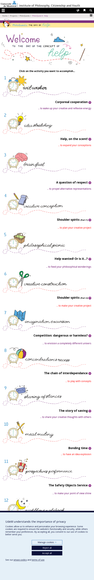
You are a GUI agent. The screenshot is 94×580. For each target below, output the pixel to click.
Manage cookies (47, 542)
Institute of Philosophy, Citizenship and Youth (49, 5)
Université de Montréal (8, 4)
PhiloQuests (25, 16)
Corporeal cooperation (71, 102)
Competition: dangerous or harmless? (61, 335)
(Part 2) (72, 298)
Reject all (47, 547)
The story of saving (73, 411)
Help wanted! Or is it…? (71, 259)
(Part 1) (72, 220)
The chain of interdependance (66, 373)
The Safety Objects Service (68, 485)
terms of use (38, 559)
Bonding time (78, 448)
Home (5, 16)
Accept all (47, 553)
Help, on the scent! (74, 139)
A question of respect (72, 182)
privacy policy (20, 559)
